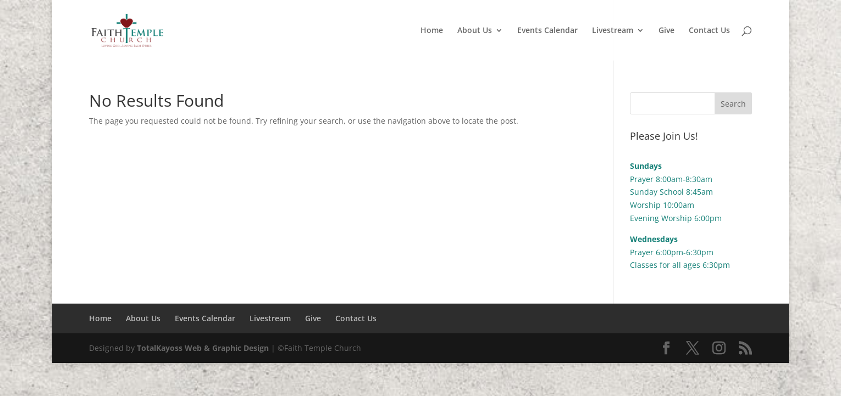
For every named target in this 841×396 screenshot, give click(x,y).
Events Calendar (547, 30)
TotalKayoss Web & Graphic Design (203, 348)
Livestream (612, 30)
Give (666, 30)
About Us (474, 30)
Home (432, 30)
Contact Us (709, 30)
